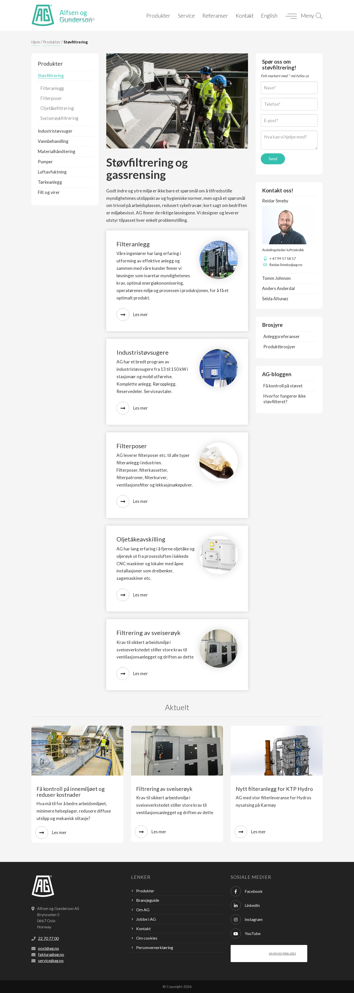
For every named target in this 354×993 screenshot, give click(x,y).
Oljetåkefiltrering (57, 108)
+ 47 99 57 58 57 (282, 258)
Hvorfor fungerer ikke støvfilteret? (284, 398)
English (269, 15)
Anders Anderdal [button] (278, 288)
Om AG (142, 909)
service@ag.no (51, 960)
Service (186, 15)
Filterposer (51, 98)
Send (273, 158)
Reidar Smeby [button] (275, 200)
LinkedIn (245, 905)
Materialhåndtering (56, 151)
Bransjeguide (147, 900)
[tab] (289, 201)
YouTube (246, 933)
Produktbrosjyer (279, 346)
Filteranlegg (52, 88)
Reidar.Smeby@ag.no (285, 264)
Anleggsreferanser (281, 336)
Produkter (158, 15)
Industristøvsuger (55, 131)
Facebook (247, 891)
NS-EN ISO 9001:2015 (282, 953)
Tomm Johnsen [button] (276, 278)
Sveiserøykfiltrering (59, 118)
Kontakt (244, 15)
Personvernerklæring (154, 947)
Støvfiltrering (76, 42)
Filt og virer (49, 192)
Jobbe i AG (146, 919)
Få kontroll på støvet (283, 385)
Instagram (247, 919)
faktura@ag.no (51, 954)
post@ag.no (48, 948)
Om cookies (146, 938)
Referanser (215, 15)
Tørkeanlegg (50, 182)
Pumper (45, 161)
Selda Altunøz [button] (275, 298)
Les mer (132, 314)
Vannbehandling (53, 141)
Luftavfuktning (52, 172)
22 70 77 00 (48, 938)
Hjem (35, 42)
